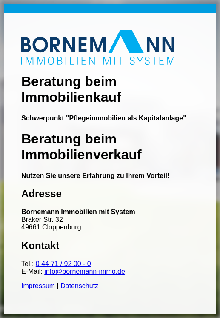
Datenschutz (79, 285)
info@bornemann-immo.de (84, 271)
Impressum (38, 285)
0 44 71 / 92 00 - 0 (63, 263)
